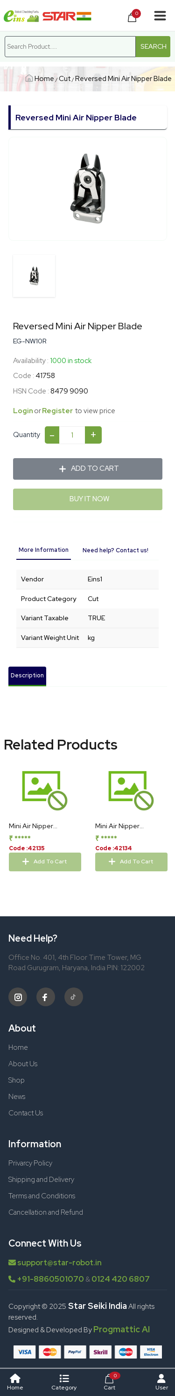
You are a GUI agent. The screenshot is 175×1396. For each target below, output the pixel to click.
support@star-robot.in (55, 1263)
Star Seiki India (96, 1305)
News (16, 1096)
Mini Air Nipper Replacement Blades (127, 831)
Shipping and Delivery (41, 1179)
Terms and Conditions (41, 1196)
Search (153, 46)
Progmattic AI (121, 1329)
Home (40, 78)
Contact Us (25, 1113)
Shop (16, 1080)
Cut (65, 78)
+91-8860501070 (50, 1279)
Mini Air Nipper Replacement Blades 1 (43, 831)
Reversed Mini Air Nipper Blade (123, 78)
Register (61, 411)
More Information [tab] (44, 550)
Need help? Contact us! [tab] (115, 550)
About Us (22, 1064)
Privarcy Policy (30, 1163)
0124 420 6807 (120, 1279)
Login (27, 411)
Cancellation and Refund (45, 1212)
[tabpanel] (87, 613)
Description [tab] (27, 675)
